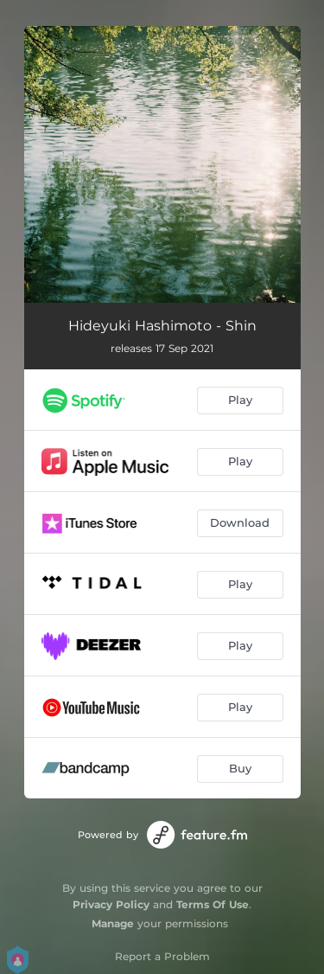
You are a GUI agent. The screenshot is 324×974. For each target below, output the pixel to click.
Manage (113, 923)
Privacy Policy (111, 904)
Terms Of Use (212, 904)
